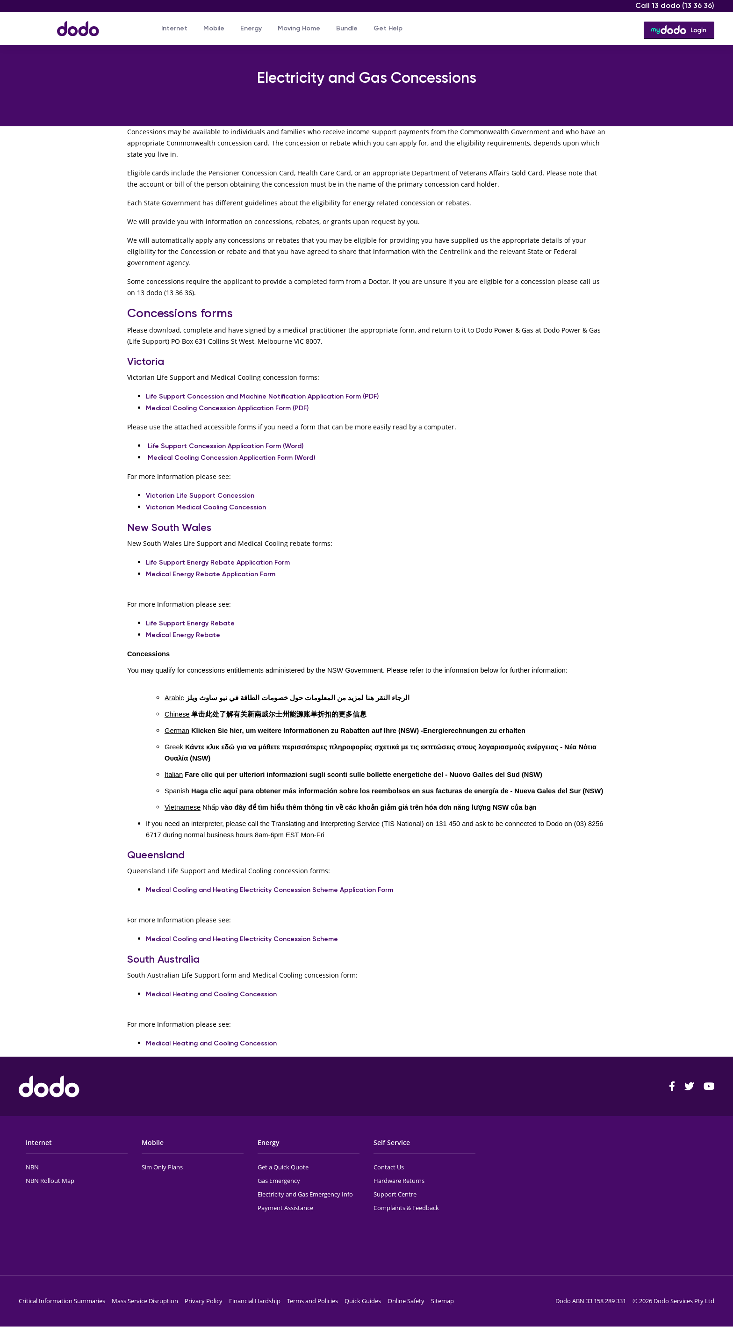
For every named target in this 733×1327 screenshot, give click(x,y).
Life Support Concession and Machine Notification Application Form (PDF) (262, 396)
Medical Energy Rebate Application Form (210, 574)
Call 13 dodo (674, 5)
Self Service (392, 1142)
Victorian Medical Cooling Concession (206, 507)
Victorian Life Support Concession (200, 496)
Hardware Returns (399, 1180)
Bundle (347, 28)
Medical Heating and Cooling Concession (212, 994)
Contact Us (389, 1167)
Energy (251, 28)
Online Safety (406, 1301)
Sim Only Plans (162, 1167)
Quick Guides (363, 1301)
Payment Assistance (285, 1208)
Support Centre (395, 1194)
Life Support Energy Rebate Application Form (218, 562)
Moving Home (299, 28)
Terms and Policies (312, 1301)
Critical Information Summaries (62, 1301)
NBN (32, 1167)
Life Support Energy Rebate (190, 623)
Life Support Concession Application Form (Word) (225, 446)
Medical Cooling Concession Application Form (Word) (231, 458)
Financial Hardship (254, 1301)
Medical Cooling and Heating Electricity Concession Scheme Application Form (269, 890)
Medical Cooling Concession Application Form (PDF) (227, 408)
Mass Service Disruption (145, 1301)
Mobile (213, 28)
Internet (174, 28)
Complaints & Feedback (406, 1208)
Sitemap (442, 1301)
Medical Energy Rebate (183, 635)
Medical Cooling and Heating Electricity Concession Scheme (242, 939)
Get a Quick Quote (283, 1167)
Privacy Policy (204, 1301)
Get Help (388, 28)
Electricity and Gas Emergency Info (305, 1194)
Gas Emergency (279, 1180)
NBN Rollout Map (50, 1180)
